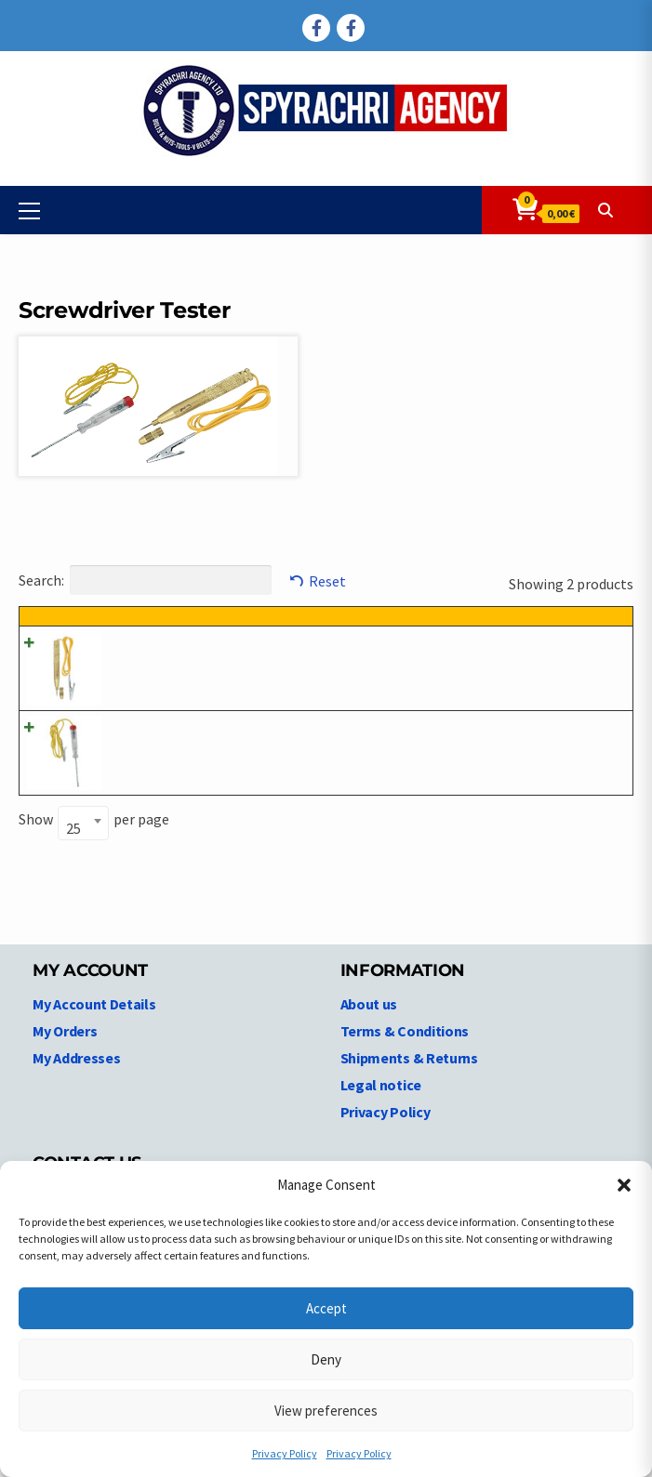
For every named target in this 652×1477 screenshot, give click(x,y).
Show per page (94, 863)
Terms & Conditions (405, 1073)
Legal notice (380, 1127)
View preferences (326, 1410)
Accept (326, 1308)
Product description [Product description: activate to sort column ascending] (310, 626)
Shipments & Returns (409, 1100)
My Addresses (76, 1100)
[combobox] (83, 866)
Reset (327, 581)
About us (369, 1046)
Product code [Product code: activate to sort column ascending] (150, 637)
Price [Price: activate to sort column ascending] (526, 626)
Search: (145, 580)
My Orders (65, 1073)
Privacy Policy (284, 1453)
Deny (326, 1359)
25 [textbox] (73, 871)
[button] (624, 1185)
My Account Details (94, 1046)
